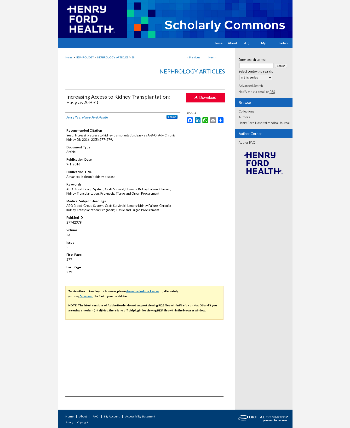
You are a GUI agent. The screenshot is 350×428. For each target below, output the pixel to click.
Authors (244, 117)
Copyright (82, 422)
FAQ (95, 416)
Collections (246, 111)
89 (133, 57)
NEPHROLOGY (85, 57)
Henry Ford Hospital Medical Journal (264, 123)
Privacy (69, 422)
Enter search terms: (252, 60)
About (83, 416)
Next (211, 57)
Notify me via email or (257, 92)
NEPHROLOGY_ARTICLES (112, 57)
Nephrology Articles (192, 71)
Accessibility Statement (140, 416)
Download (205, 98)
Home (69, 57)
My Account (112, 416)
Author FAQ (247, 142)
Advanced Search (251, 86)
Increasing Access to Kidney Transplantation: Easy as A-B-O (118, 99)
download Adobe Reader (142, 291)
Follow (172, 116)
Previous (194, 57)
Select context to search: (256, 71)
